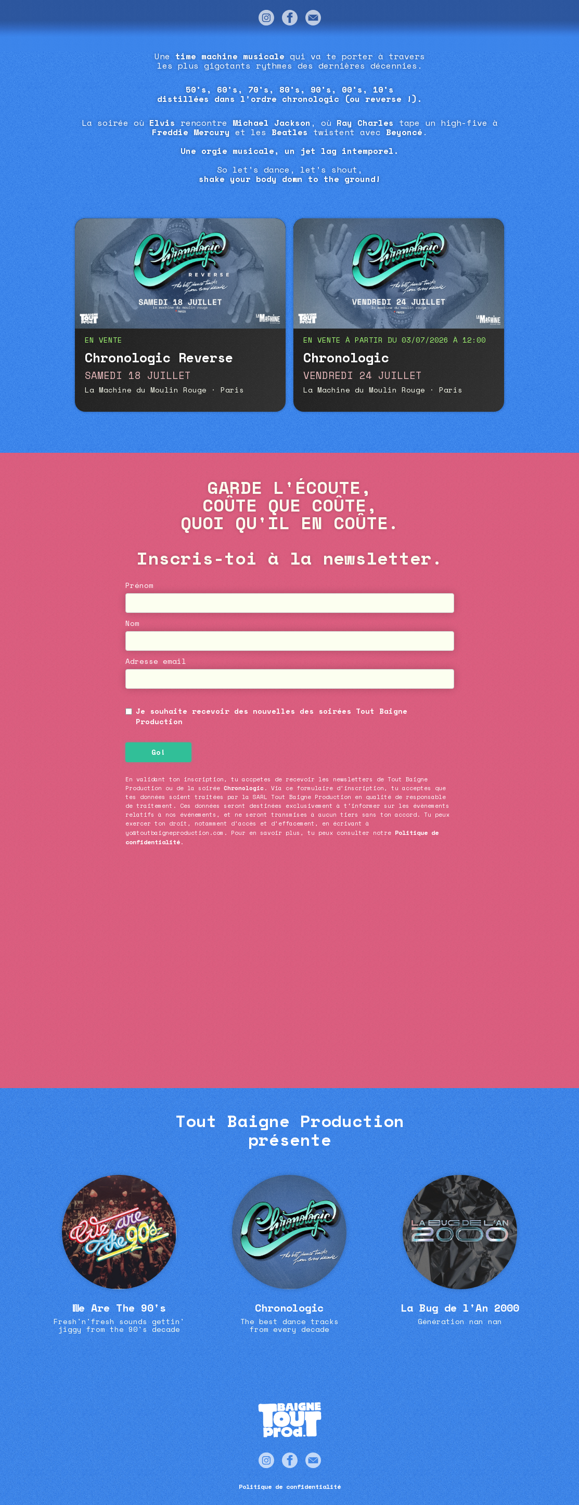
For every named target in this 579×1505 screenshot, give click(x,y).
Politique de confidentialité (290, 1486)
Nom (132, 623)
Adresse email (155, 661)
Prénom (139, 585)
